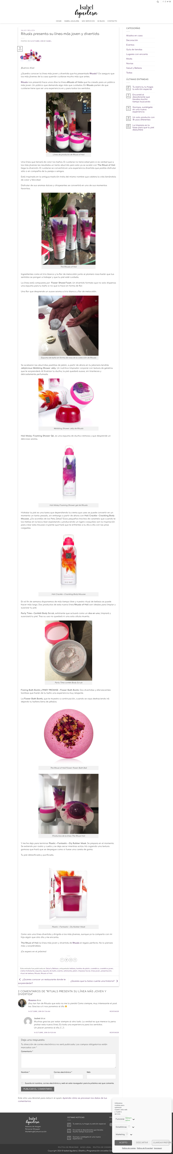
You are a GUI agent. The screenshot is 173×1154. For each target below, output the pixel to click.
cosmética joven (106, 968)
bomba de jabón (83, 968)
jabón (75, 971)
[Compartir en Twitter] (66, 960)
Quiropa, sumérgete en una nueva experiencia (143, 109)
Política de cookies (129, 1148)
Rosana (32, 1000)
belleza (72, 968)
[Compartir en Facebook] (62, 960)
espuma (38, 971)
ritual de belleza (27, 973)
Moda (129, 59)
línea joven (95, 971)
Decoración (132, 40)
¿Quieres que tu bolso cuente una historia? (95, 981)
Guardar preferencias (161, 1143)
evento (60, 971)
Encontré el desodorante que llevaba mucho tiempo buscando (141, 98)
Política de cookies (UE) (104, 1147)
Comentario (27, 1051)
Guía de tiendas (134, 50)
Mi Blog (101, 21)
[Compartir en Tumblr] (75, 960)
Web (88, 1072)
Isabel (49, 41)
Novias (129, 63)
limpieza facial (84, 971)
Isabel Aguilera (71, 21)
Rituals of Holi (46, 973)
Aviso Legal (85, 1147)
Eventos (130, 45)
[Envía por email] (71, 960)
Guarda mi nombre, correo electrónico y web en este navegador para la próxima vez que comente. (69, 1083)
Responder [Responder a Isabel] (114, 1032)
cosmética (95, 968)
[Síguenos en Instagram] (165, 2)
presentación (106, 971)
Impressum (158, 1148)
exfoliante (68, 971)
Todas (129, 73)
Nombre (25, 1072)
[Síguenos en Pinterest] (170, 2)
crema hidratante (27, 971)
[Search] (158, 1)
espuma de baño (49, 971)
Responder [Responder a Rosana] (114, 1011)
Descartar (142, 1143)
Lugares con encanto (137, 54)
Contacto (112, 21)
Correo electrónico (63, 1072)
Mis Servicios (88, 21)
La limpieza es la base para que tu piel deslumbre (143, 127)
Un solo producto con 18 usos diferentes (144, 118)
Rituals (93, 74)
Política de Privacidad (145, 1148)
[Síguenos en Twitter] (167, 2)
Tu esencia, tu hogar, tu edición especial (143, 88)
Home (59, 21)
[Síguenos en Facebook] (163, 2)
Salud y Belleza (28, 30)
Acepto (123, 1143)
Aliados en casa (134, 36)
